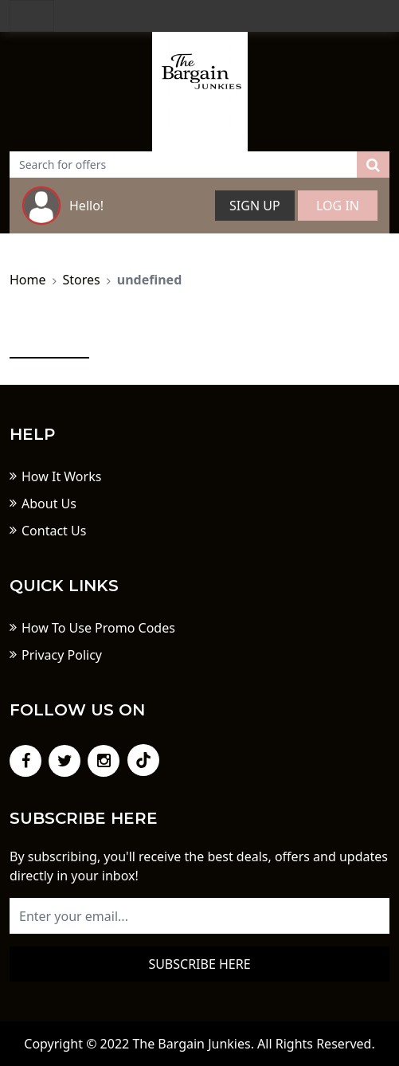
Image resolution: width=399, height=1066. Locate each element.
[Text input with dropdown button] (184, 164)
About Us (49, 503)
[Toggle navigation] (32, 16)
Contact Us (54, 530)
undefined (149, 279)
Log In (337, 205)
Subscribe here (199, 964)
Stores (81, 279)
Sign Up (254, 205)
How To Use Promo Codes (98, 628)
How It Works (61, 476)
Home (28, 279)
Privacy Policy (62, 655)
